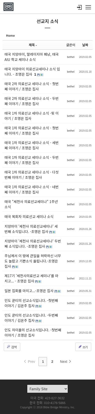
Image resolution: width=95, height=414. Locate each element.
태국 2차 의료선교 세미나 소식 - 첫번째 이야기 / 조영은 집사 (31, 86)
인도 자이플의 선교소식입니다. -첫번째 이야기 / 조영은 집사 (32, 332)
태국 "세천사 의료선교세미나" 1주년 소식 (31, 204)
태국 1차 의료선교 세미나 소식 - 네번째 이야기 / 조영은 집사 (31, 189)
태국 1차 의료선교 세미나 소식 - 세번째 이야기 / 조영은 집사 (31, 145)
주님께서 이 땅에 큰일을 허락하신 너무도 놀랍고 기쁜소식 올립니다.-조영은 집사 (32, 261)
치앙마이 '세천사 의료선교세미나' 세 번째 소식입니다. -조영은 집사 (31, 229)
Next (66, 362)
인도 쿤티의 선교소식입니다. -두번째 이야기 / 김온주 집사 (31, 318)
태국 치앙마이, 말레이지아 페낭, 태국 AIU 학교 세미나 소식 (31, 57)
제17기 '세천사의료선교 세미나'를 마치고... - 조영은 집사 (31, 278)
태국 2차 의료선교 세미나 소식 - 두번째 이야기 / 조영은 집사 (31, 101)
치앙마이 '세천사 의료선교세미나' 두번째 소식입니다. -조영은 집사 (32, 243)
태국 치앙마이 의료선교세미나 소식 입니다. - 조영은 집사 (32, 71)
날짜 (85, 44)
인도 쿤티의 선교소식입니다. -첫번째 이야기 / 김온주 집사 (31, 303)
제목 (33, 44)
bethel (70, 57)
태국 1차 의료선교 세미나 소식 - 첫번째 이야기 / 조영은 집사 (31, 130)
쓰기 (83, 347)
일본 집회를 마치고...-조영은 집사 (29, 290)
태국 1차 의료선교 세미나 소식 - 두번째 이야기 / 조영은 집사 (31, 160)
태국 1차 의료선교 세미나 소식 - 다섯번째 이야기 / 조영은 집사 (31, 175)
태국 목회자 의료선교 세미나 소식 (29, 216)
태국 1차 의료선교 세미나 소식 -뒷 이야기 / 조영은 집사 (31, 116)
